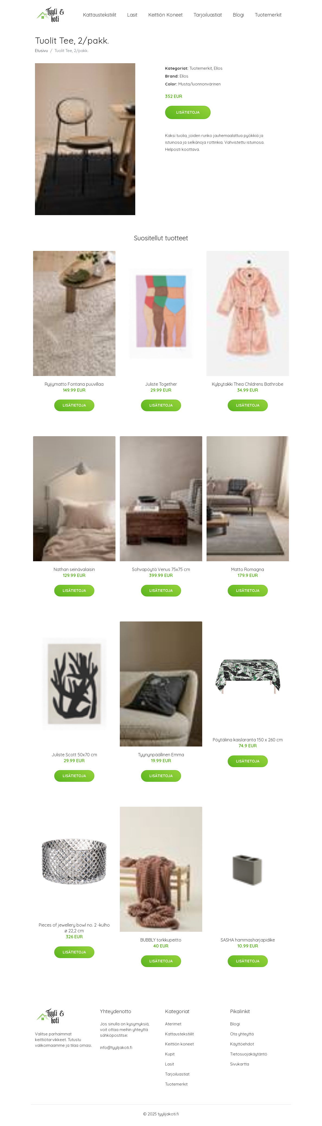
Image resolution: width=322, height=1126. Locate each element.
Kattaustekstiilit (99, 16)
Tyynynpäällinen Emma (161, 757)
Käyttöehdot (242, 1046)
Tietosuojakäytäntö (248, 1056)
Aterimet (173, 1026)
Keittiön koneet (165, 16)
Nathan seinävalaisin (74, 572)
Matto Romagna (247, 572)
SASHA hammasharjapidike (248, 942)
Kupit (170, 1056)
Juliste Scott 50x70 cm (74, 757)
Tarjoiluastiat (208, 16)
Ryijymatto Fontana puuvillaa (74, 387)
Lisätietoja (187, 115)
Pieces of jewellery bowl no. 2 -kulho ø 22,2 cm (74, 930)
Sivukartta (239, 1066)
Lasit (132, 16)
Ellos (218, 71)
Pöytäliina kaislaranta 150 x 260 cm (248, 742)
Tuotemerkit (268, 16)
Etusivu (41, 53)
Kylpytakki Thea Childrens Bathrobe (247, 387)
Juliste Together (161, 387)
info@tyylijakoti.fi (116, 1050)
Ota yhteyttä (242, 1036)
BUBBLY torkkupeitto (160, 942)
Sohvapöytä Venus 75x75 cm (161, 572)
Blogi (238, 16)
